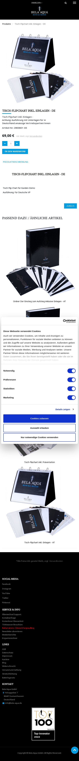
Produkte (6, 23)
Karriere (5, 659)
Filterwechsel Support (11, 614)
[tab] (34, 162)
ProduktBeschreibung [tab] (15, 162)
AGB (4, 649)
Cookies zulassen (39, 418)
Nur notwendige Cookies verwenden (39, 437)
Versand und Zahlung (11, 670)
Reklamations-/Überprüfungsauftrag (18, 628)
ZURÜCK (70, 205)
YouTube (6, 593)
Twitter (5, 598)
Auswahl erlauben (39, 428)
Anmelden (36, 3)
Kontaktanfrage (9, 618)
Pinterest (6, 602)
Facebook (6, 584)
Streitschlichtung (9, 673)
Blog (4, 662)
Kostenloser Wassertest (12, 621)
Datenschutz (7, 652)
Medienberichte (9, 634)
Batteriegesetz (8, 677)
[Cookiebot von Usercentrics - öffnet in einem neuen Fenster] (63, 321)
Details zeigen (62, 409)
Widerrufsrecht (8, 666)
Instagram (6, 588)
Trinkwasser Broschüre (12, 624)
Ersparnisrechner (9, 638)
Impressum (7, 656)
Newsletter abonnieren (12, 631)
